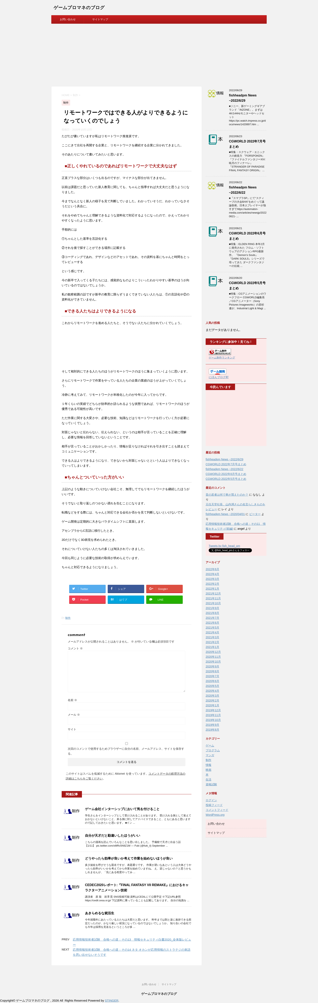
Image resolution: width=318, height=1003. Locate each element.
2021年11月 (213, 598)
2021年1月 (212, 647)
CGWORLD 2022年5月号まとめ (226, 478)
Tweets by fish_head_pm (224, 545)
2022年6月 (212, 569)
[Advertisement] (159, 54)
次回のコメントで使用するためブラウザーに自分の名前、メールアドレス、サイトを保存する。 (126, 751)
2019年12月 (213, 710)
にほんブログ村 (219, 377)
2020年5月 (212, 686)
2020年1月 (212, 705)
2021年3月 (212, 637)
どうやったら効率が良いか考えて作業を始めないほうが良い (129, 858)
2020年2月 (212, 700)
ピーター (255, 514)
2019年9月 (212, 724)
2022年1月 (212, 588)
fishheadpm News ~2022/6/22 (224, 469)
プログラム (213, 750)
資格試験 (211, 784)
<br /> (221, 418)
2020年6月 (212, 681)
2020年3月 (212, 695)
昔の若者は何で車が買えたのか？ (227, 494)
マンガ (210, 755)
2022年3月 (212, 579)
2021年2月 (212, 642)
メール (74, 714)
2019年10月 (213, 720)
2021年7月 (212, 617)
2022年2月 (212, 583)
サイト (72, 729)
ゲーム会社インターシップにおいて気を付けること (122, 809)
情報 (208, 765)
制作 (68, 617)
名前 (72, 700)
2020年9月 (212, 666)
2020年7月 (212, 676)
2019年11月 (213, 715)
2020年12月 (213, 651)
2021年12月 (213, 593)
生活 (208, 779)
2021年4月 (212, 632)
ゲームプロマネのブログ (79, 8)
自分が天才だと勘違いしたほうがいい (112, 835)
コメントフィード (217, 810)
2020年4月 (212, 690)
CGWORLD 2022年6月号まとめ (226, 474)
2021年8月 (212, 613)
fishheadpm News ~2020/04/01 (225, 514)
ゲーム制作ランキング (222, 357)
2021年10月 (213, 603)
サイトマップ (100, 19)
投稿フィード (214, 805)
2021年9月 (212, 608)
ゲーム (210, 745)
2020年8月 (212, 671)
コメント (75, 648)
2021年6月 (212, 622)
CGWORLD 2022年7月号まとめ (226, 464)
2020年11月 (213, 656)
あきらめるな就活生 (99, 913)
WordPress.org (215, 814)
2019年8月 (212, 729)
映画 (208, 769)
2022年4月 (212, 574)
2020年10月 (213, 661)
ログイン (211, 800)
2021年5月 (212, 627)
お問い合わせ (68, 19)
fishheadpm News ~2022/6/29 (224, 459)
